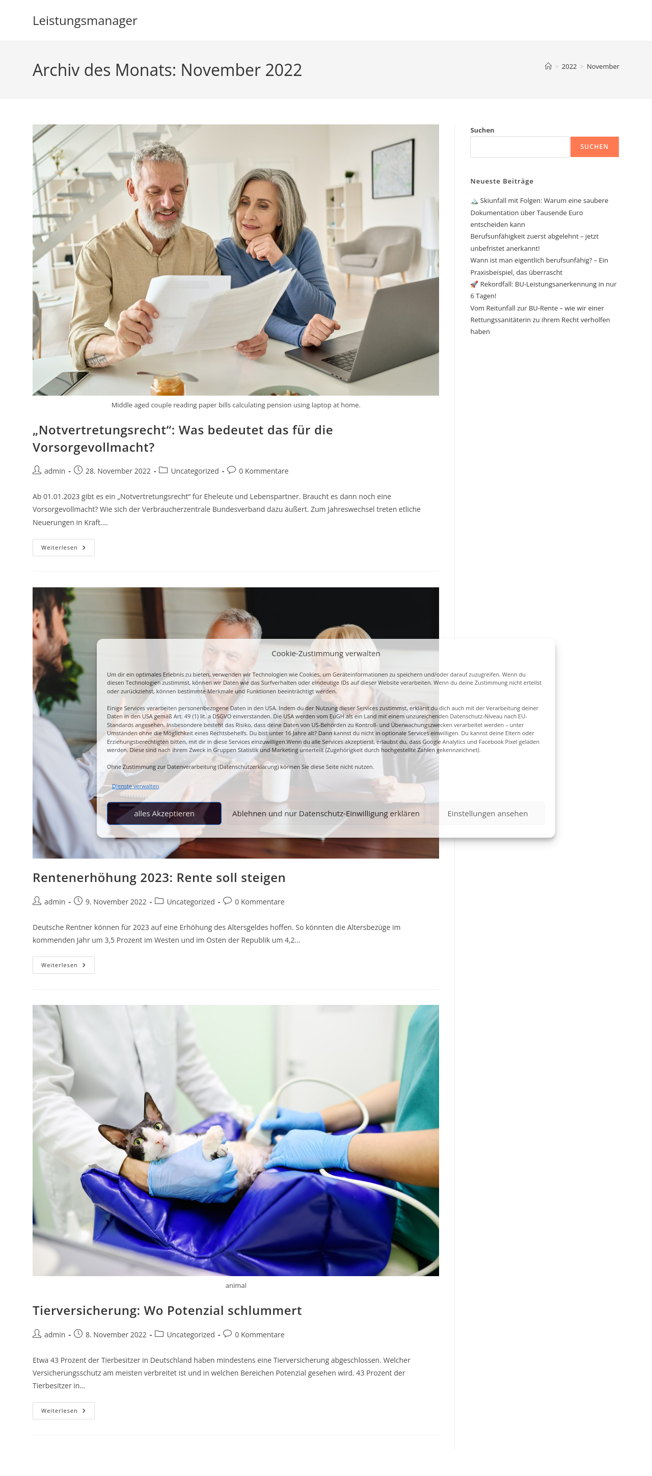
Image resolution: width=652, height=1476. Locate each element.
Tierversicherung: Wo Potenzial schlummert (167, 1310)
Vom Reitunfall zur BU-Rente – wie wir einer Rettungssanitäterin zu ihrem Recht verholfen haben (540, 319)
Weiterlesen (68, 549)
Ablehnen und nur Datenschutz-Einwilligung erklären (326, 813)
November (603, 66)
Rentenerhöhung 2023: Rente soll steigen (159, 877)
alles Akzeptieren (164, 813)
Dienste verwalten (135, 785)
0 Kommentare (263, 471)
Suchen (482, 130)
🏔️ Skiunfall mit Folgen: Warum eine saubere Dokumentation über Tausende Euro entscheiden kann (539, 212)
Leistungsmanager (85, 20)
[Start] (548, 66)
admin (54, 471)
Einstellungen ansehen (488, 813)
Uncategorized (195, 471)
